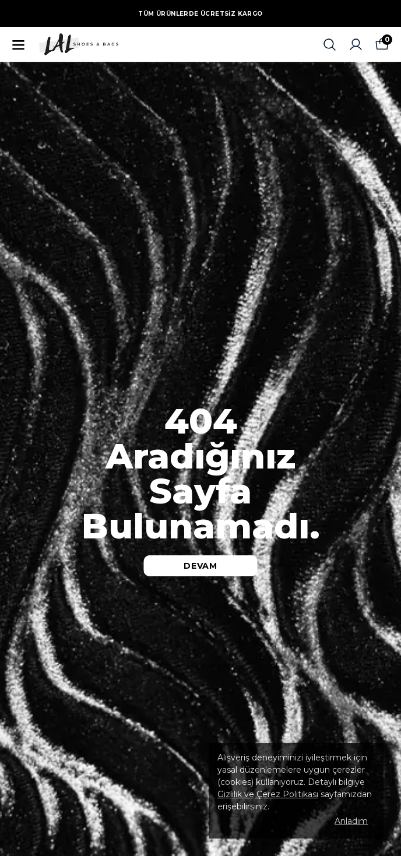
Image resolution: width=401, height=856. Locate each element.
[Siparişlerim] (356, 44)
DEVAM (200, 566)
